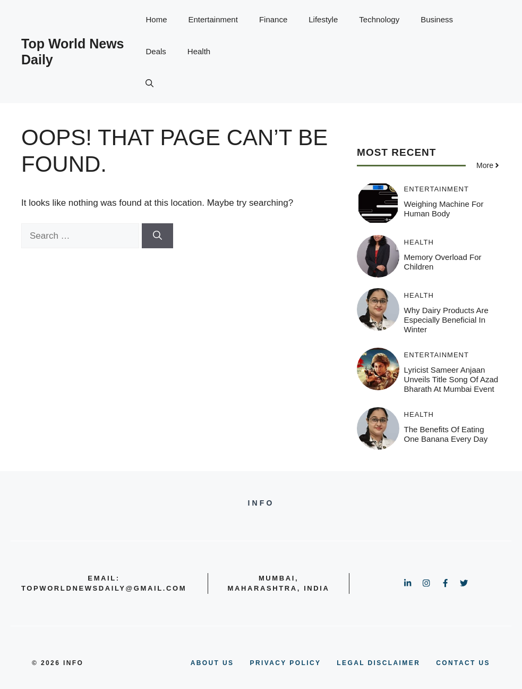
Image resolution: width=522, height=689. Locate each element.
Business (437, 19)
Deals (156, 51)
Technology (379, 19)
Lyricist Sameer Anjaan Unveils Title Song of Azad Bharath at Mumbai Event (451, 379)
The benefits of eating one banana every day (446, 434)
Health (198, 51)
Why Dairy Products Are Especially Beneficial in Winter (446, 320)
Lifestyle (323, 19)
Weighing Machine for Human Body (444, 208)
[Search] (157, 236)
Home (156, 19)
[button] (149, 83)
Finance (273, 19)
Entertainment (213, 19)
